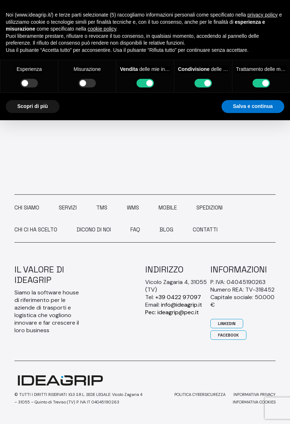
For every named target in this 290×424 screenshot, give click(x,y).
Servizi (68, 207)
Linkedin (227, 323)
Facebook (228, 335)
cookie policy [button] (102, 29)
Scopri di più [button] (32, 106)
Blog (166, 229)
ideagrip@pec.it (178, 312)
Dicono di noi (94, 229)
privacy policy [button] (262, 15)
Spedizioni (209, 207)
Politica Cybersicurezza (200, 394)
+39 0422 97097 (178, 297)
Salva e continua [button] (253, 106)
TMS (101, 207)
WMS (133, 207)
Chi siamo (26, 207)
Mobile (168, 207)
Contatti (205, 229)
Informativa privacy (254, 394)
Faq (135, 229)
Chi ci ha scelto (35, 229)
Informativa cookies (254, 402)
